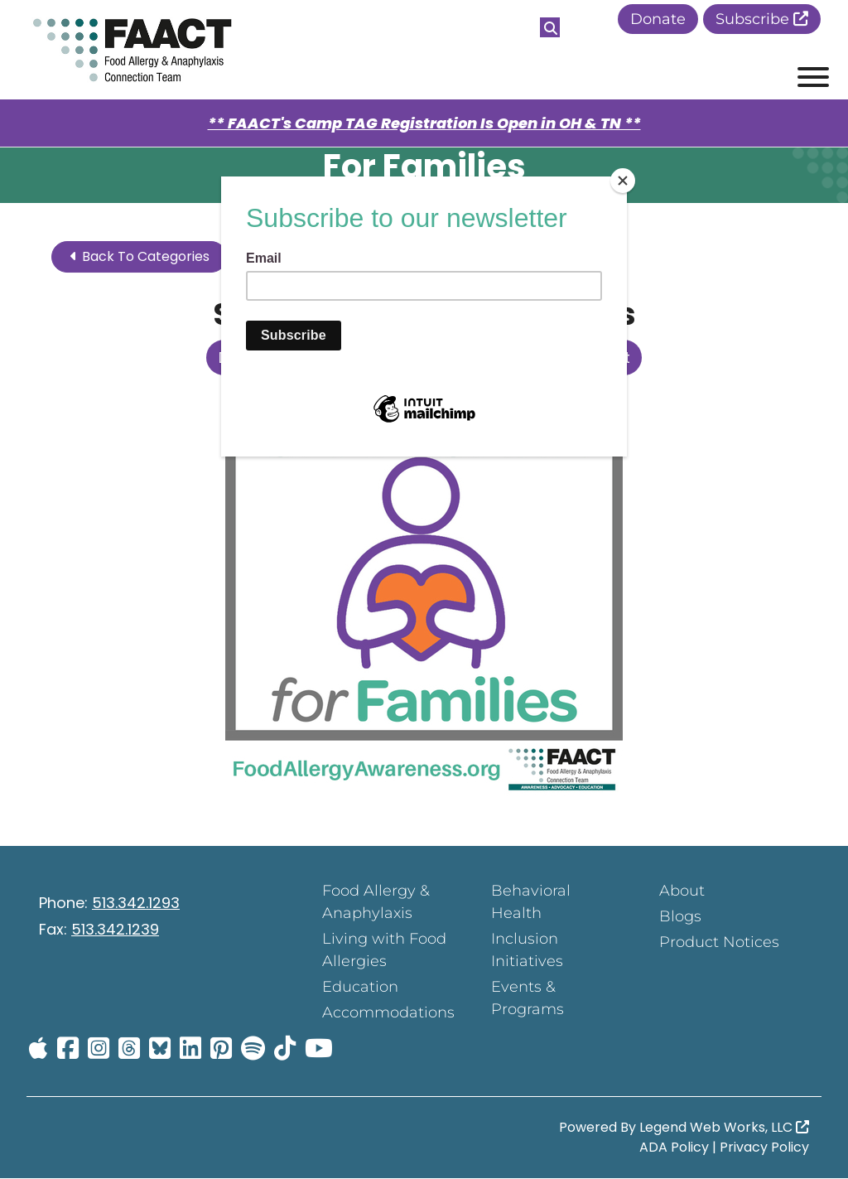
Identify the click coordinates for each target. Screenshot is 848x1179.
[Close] (622, 180)
